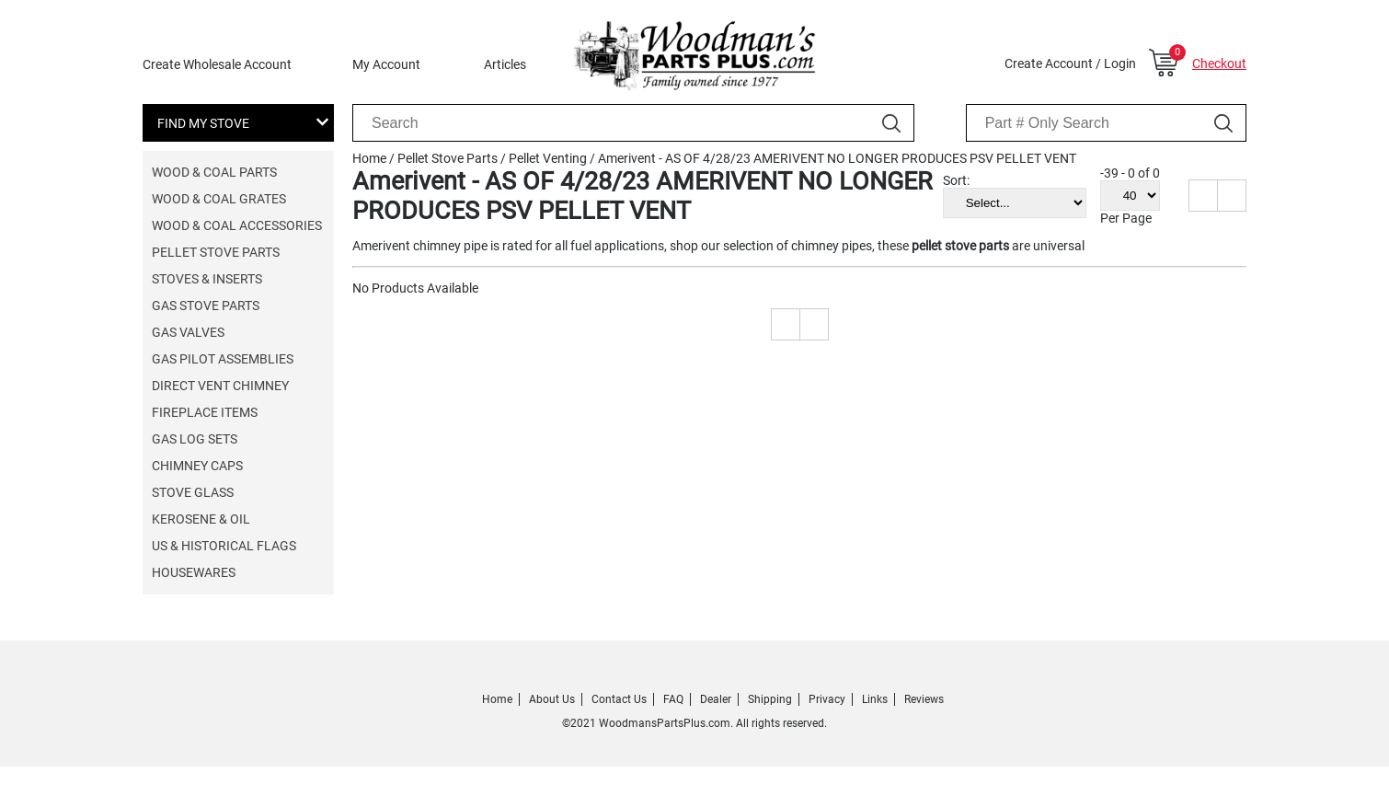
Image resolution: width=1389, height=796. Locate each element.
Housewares (193, 572)
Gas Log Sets (194, 439)
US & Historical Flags (224, 545)
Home (369, 158)
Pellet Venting (548, 158)
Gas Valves (188, 332)
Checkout (1219, 63)
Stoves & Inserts (207, 278)
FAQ (673, 699)
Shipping (770, 699)
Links (875, 699)
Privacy (827, 699)
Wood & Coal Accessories (237, 225)
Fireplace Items (205, 412)
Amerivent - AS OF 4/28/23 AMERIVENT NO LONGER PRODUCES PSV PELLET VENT (837, 158)
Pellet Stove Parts (216, 252)
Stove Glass (193, 492)
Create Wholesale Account (217, 64)
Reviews (924, 699)
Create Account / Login (1070, 63)
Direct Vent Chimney (220, 385)
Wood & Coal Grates (219, 198)
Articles (505, 64)
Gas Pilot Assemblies (222, 359)
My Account (386, 64)
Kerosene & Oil (201, 519)
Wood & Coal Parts (214, 172)
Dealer (715, 699)
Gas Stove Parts (205, 305)
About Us (552, 699)
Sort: (956, 180)
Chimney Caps (197, 465)
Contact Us (619, 699)
